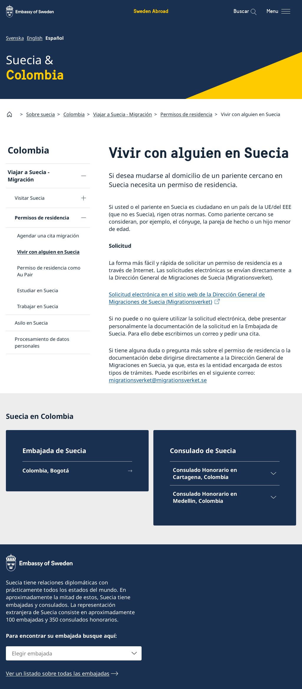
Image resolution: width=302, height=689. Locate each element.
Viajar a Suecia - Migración (122, 114)
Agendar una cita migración (48, 235)
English (35, 38)
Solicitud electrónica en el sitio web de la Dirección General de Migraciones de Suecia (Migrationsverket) (187, 298)
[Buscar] (250, 11)
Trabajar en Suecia (37, 306)
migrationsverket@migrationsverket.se (158, 379)
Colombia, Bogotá (45, 470)
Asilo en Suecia (31, 322)
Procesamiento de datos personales (42, 342)
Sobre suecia (40, 114)
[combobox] (74, 653)
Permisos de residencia (186, 114)
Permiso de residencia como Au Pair (49, 271)
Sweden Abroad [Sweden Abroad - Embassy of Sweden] (151, 11)
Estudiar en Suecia (37, 290)
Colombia (74, 114)
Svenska (15, 38)
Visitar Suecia (30, 198)
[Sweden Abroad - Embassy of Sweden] (35, 11)
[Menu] (284, 11)
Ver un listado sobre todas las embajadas (57, 673)
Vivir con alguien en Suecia (48, 251)
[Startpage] (12, 114)
